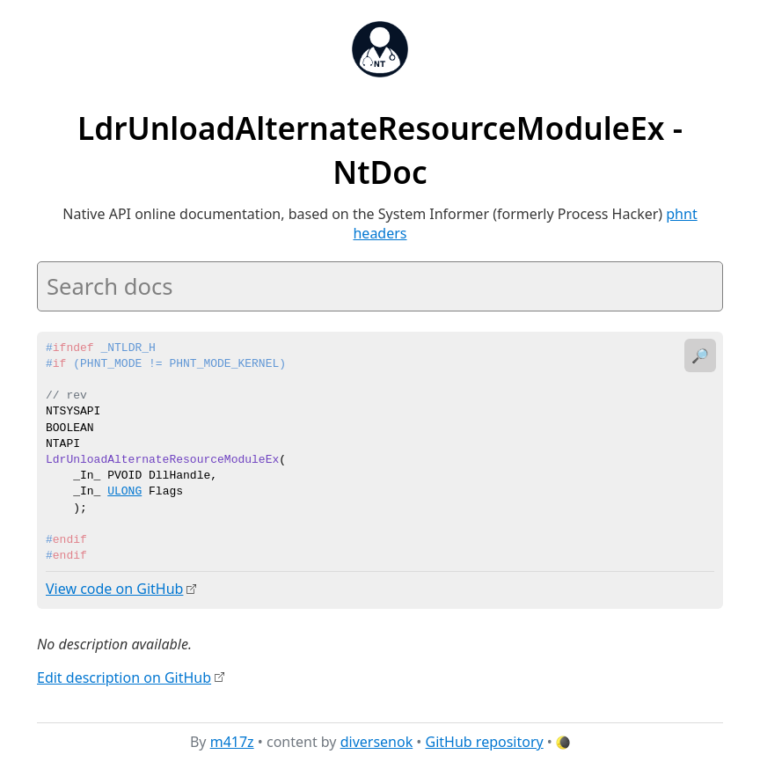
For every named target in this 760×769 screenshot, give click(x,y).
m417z (232, 741)
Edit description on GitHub (124, 676)
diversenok (376, 741)
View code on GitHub (114, 588)
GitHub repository (485, 741)
